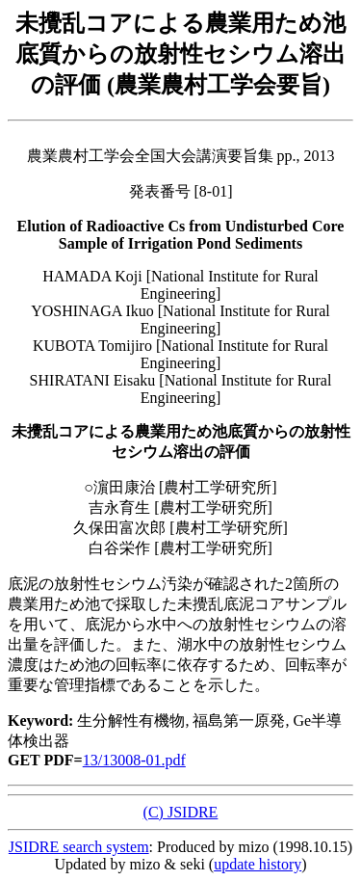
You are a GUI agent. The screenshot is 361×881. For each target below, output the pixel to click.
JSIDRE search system (79, 847)
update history (257, 864)
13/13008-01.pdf (134, 760)
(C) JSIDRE (181, 812)
